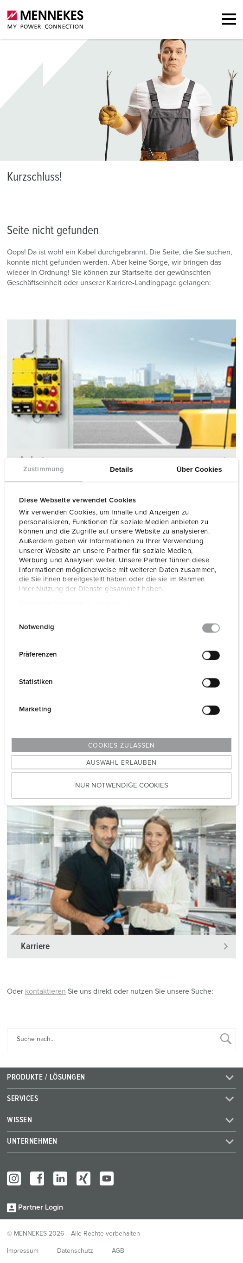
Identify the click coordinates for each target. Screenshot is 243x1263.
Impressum (114, 602)
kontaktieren (45, 991)
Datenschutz (75, 1251)
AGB (118, 1251)
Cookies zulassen (121, 745)
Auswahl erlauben (121, 762)
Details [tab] (121, 469)
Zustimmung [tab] (43, 468)
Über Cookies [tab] (199, 469)
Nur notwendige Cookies (121, 785)
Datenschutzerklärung (54, 602)
